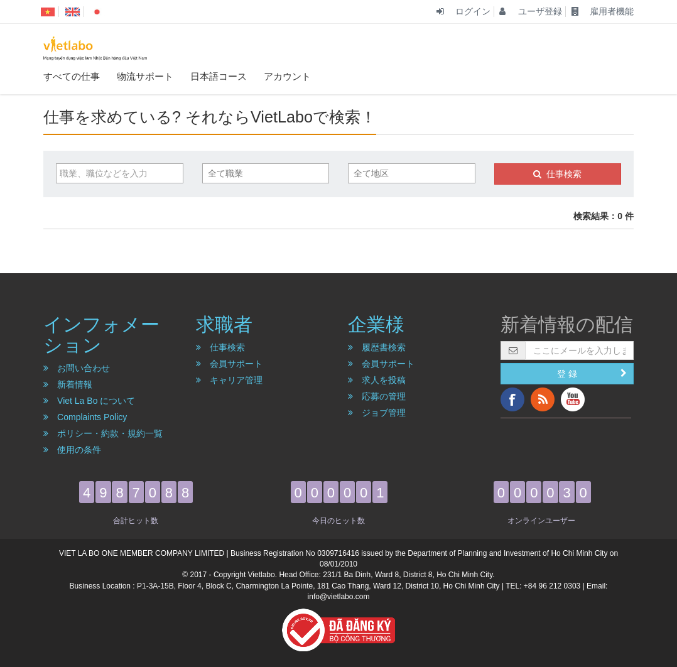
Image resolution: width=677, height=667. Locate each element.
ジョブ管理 (377, 413)
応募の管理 (377, 396)
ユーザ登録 (530, 11)
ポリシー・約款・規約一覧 (103, 433)
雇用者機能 (602, 11)
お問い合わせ (76, 368)
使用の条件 (72, 450)
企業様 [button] (376, 324)
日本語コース (218, 76)
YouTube (573, 399)
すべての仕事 (71, 76)
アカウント (287, 76)
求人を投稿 (377, 380)
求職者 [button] (224, 324)
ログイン (463, 11)
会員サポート (229, 364)
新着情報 (67, 384)
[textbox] (271, 173)
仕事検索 (557, 174)
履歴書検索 (377, 347)
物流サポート (145, 76)
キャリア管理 (229, 380)
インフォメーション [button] (101, 334)
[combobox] (266, 173)
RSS (543, 399)
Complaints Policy (85, 417)
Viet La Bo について (89, 401)
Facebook (512, 399)
